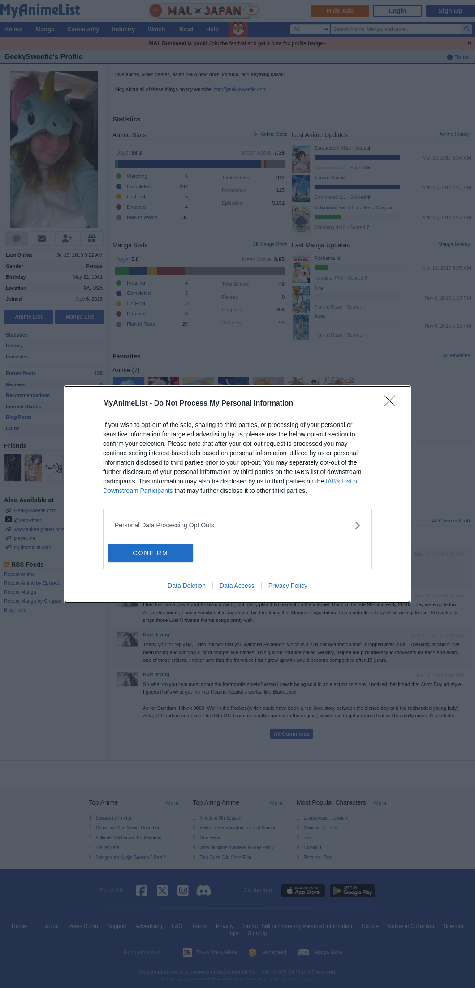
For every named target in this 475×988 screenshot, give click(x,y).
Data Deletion (187, 585)
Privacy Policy (287, 585)
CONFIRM (150, 553)
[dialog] (237, 494)
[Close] (392, 403)
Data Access (237, 585)
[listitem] (237, 525)
